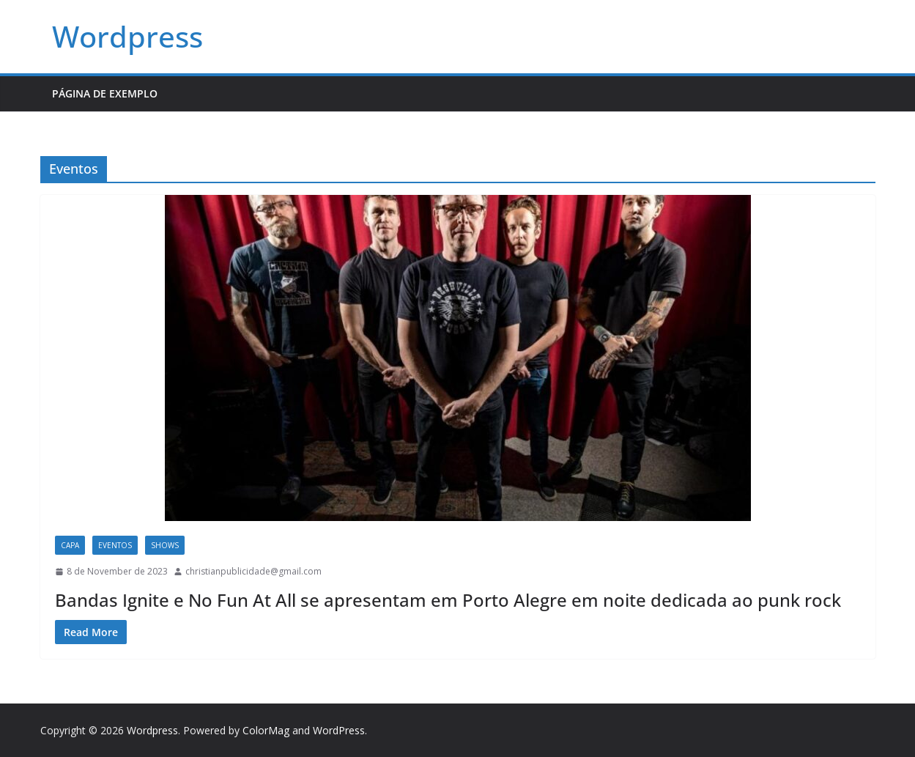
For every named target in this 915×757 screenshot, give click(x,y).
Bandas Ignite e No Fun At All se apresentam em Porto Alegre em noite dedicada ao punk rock (448, 600)
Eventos (115, 545)
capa (70, 545)
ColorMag (265, 730)
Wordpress (127, 36)
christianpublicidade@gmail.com (253, 571)
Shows (165, 545)
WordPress (339, 730)
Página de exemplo (105, 93)
